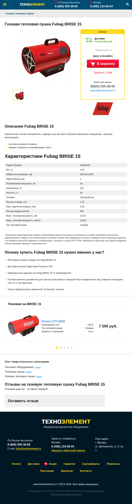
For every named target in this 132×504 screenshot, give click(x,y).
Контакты (86, 471)
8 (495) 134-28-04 (101, 6)
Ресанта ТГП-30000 (53, 321)
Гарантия (69, 464)
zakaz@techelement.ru (103, 90)
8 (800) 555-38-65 (66, 6)
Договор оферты (95, 491)
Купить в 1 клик (103, 72)
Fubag (38, 367)
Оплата (16, 464)
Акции (53, 464)
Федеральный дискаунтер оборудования (66, 424)
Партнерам (47, 471)
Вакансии (67, 471)
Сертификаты (91, 464)
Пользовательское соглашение (66, 494)
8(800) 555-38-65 (103, 86)
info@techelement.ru (28, 448)
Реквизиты (113, 464)
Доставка (34, 464)
